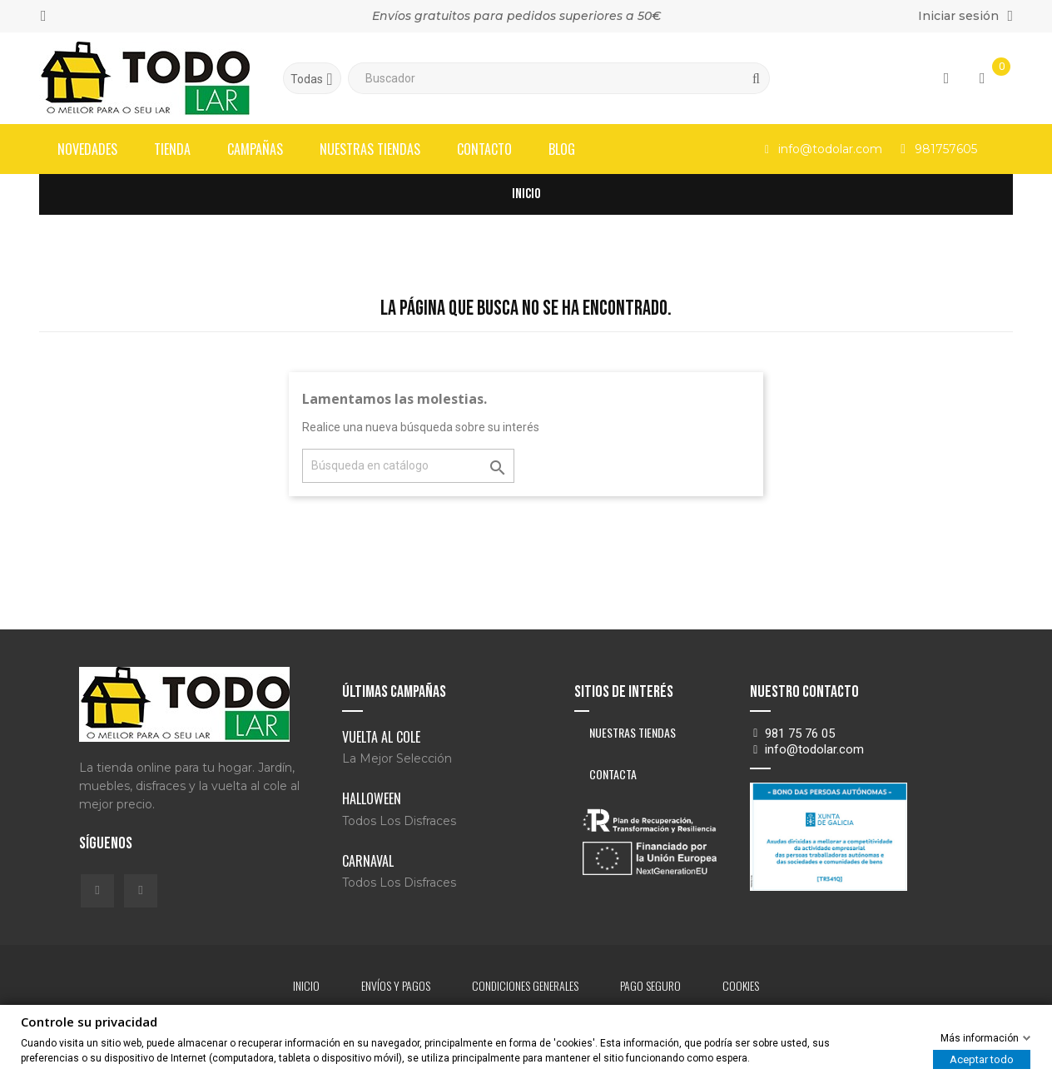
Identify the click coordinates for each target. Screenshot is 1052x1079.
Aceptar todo (982, 1059)
